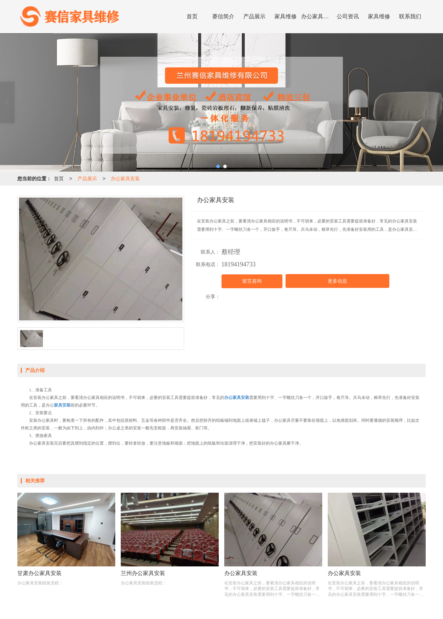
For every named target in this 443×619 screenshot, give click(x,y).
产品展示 (254, 16)
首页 (192, 16)
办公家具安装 (316, 16)
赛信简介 (223, 16)
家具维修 (285, 16)
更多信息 (337, 281)
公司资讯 (348, 16)
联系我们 (410, 16)
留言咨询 (252, 281)
